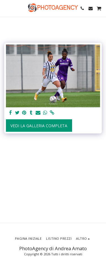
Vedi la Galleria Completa (38, 125)
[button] (6, 8)
